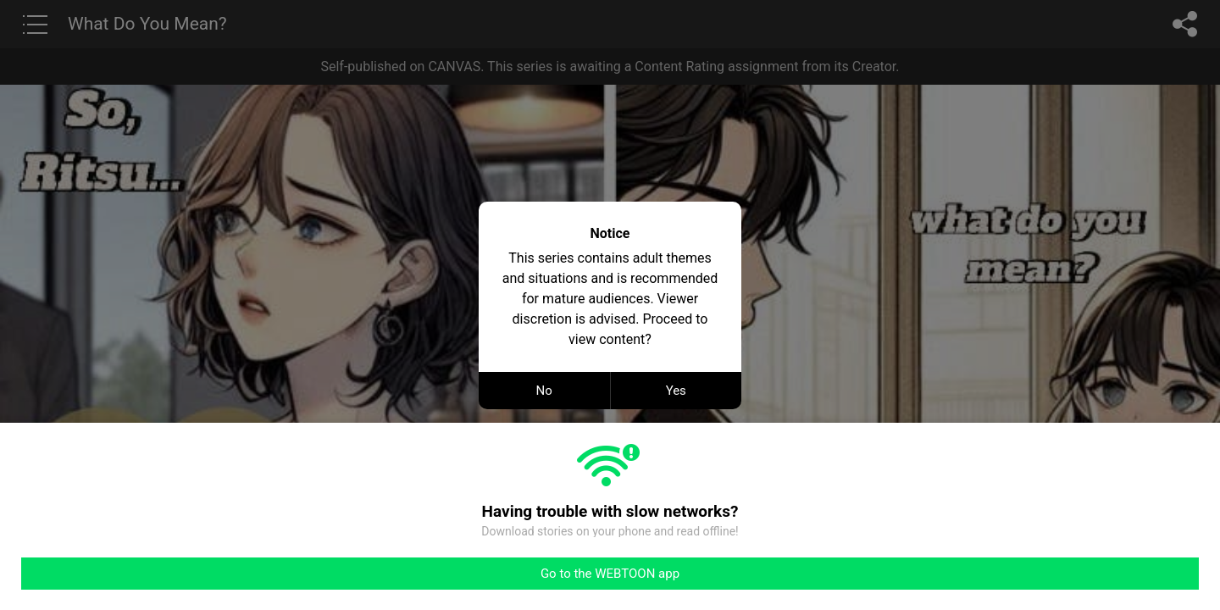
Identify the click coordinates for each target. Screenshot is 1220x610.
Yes (676, 390)
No (544, 390)
